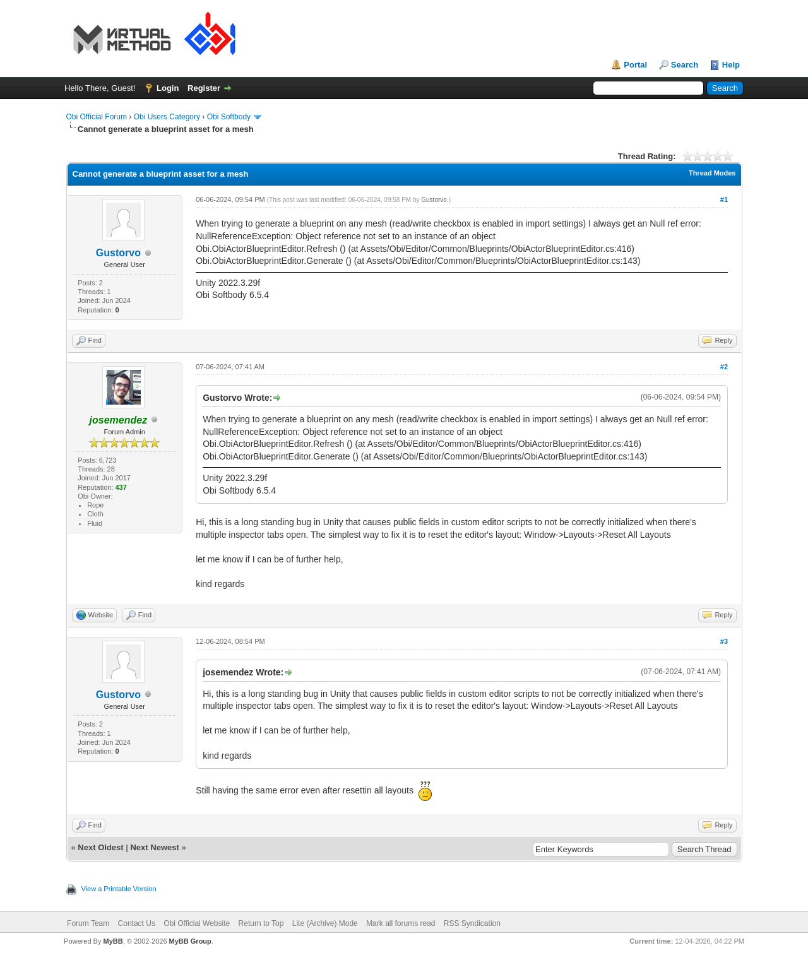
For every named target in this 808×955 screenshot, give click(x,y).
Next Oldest (100, 847)
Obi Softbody (229, 116)
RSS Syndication (472, 923)
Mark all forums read (400, 923)
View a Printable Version (119, 889)
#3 (724, 641)
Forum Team (88, 923)
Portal (635, 64)
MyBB (112, 941)
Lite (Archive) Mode (325, 923)
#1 (724, 199)
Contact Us (136, 923)
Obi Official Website (196, 923)
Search (684, 64)
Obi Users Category (167, 116)
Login (168, 88)
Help (731, 64)
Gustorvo (118, 252)
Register (203, 88)
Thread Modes (712, 173)
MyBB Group (190, 941)
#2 (724, 367)
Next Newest (154, 847)
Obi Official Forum (96, 116)
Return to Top (261, 923)
